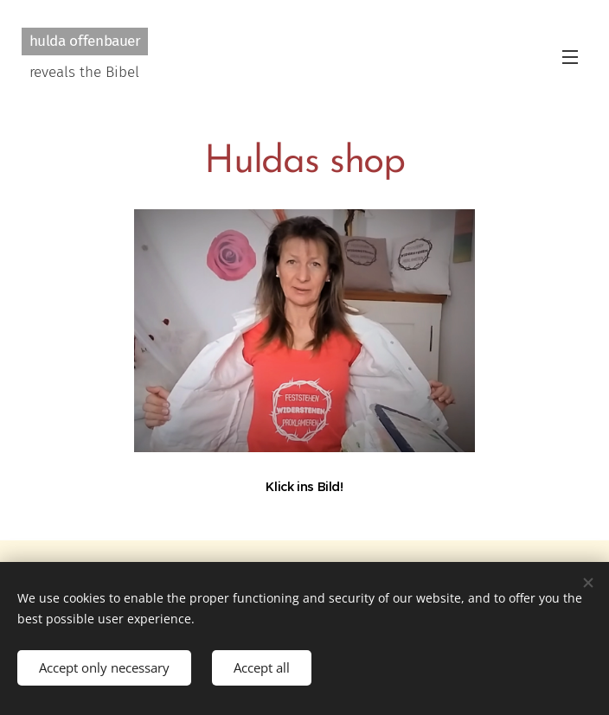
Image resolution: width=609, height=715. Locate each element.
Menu (570, 57)
